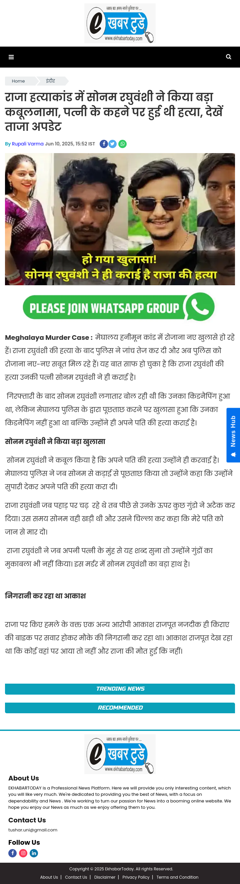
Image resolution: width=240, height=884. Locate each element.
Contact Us (27, 820)
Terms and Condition (178, 877)
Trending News (120, 688)
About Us (23, 778)
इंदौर (50, 81)
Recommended (120, 707)
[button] (11, 57)
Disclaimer (104, 877)
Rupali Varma (28, 143)
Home (18, 81)
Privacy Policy (135, 877)
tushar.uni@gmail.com (32, 830)
